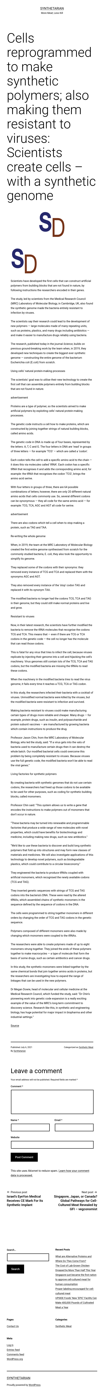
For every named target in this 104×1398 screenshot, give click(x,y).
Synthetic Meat (86, 1047)
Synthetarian (52, 8)
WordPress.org (15, 1359)
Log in (10, 1345)
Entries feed (13, 1349)
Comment (17, 1086)
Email (58, 1120)
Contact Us (13, 1326)
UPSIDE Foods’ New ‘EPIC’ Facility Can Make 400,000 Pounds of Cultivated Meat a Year (76, 1303)
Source (15, 1025)
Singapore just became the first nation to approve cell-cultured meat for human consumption (76, 1279)
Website (15, 1137)
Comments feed (15, 1354)
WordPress (34, 1384)
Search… (11, 1249)
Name (15, 1120)
